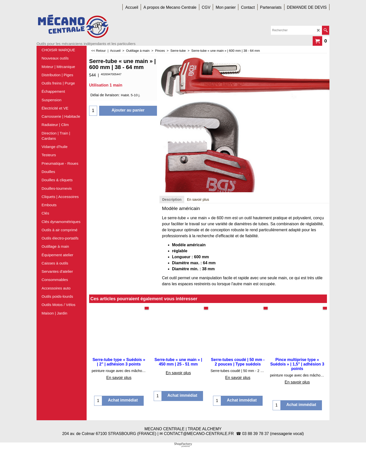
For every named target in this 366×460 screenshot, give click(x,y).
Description (171, 200)
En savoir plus (198, 200)
